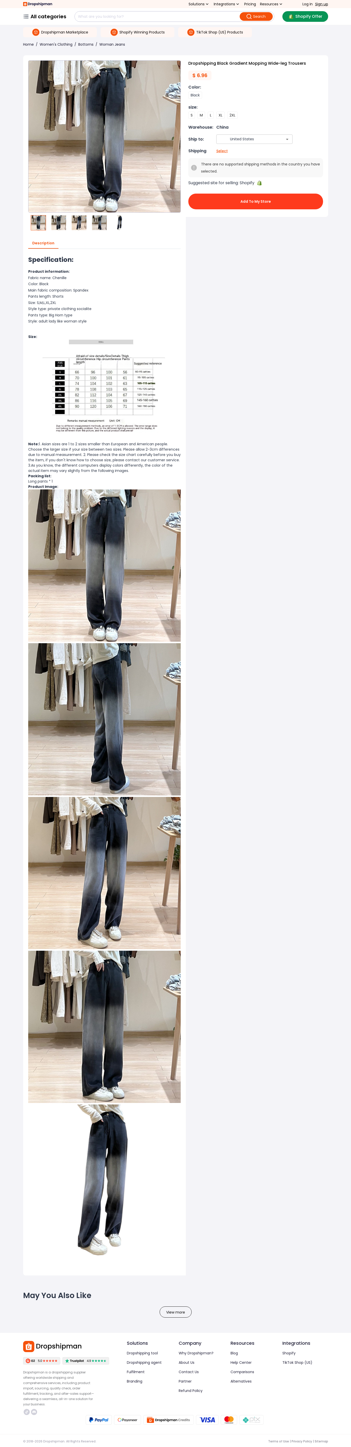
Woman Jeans (112, 44)
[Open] (287, 139)
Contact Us (189, 1371)
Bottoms (86, 44)
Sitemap (321, 1441)
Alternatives (241, 1381)
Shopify (289, 1353)
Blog (234, 1353)
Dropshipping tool (142, 1353)
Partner (185, 1381)
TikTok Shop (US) (297, 1362)
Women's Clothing (56, 44)
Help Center (241, 1362)
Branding (134, 1381)
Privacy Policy (302, 1441)
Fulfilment (136, 1371)
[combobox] (247, 139)
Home (28, 44)
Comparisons (242, 1371)
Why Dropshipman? (196, 1353)
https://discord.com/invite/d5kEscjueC (34, 1412)
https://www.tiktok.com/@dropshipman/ (27, 1412)
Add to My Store (255, 201)
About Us (186, 1362)
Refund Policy (191, 1390)
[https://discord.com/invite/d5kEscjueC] (34, 1412)
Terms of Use (278, 1441)
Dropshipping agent (144, 1362)
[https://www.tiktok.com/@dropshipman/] (27, 1412)
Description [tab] (43, 243)
